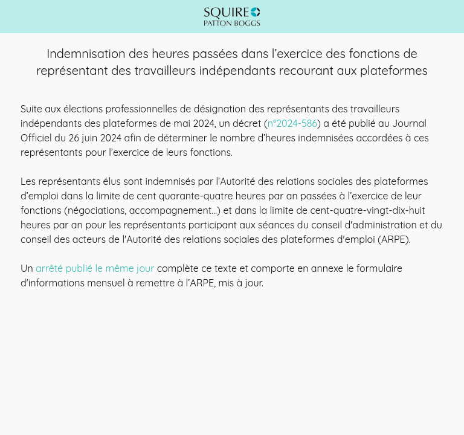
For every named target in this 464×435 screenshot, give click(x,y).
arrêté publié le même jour (95, 268)
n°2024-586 (292, 123)
